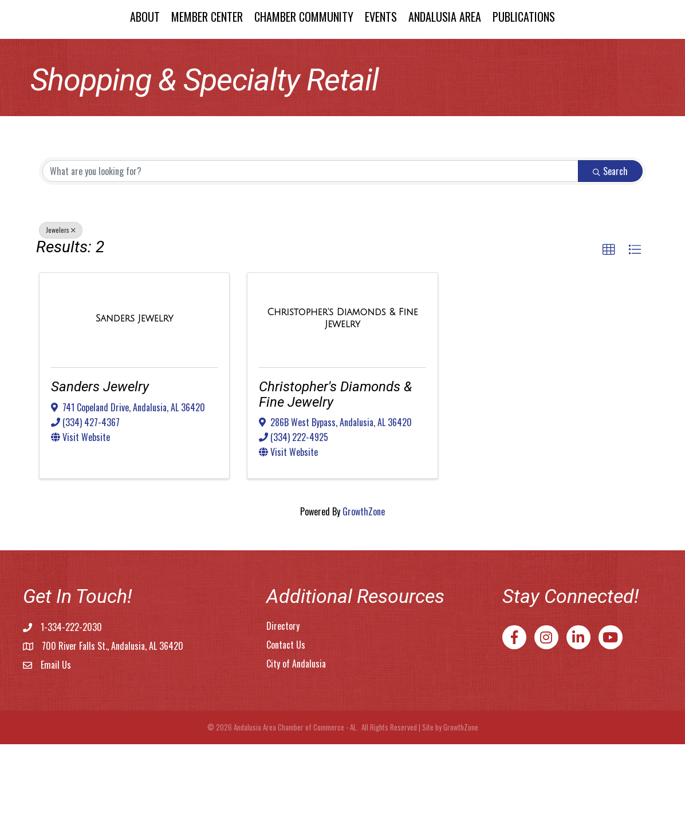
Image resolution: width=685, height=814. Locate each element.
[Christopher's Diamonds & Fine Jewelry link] (342, 387)
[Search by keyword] (310, 241)
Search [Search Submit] (610, 241)
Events (478, 49)
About (47, 49)
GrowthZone (363, 581)
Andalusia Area (542, 49)
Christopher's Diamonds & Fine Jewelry (335, 463)
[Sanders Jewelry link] (135, 388)
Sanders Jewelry (100, 456)
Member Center (109, 49)
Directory (283, 695)
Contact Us (285, 714)
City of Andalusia (296, 733)
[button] (608, 319)
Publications (621, 49)
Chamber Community (205, 49)
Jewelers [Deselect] (61, 299)
